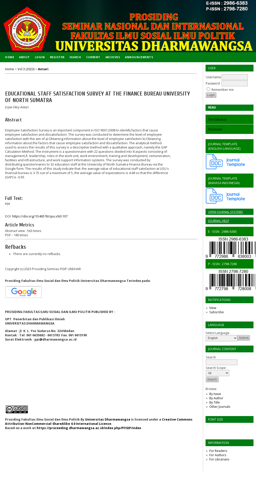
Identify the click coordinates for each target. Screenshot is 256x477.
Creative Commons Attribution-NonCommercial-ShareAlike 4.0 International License (99, 421)
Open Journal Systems (225, 212)
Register (57, 57)
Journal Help (218, 221)
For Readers (218, 451)
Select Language (217, 334)
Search (75, 57)
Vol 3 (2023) (26, 69)
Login (40, 57)
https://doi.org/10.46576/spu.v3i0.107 (40, 216)
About (24, 57)
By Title (214, 403)
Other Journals (219, 407)
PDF (7, 204)
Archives (112, 57)
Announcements (139, 57)
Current (93, 57)
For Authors (217, 456)
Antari (43, 69)
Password (213, 83)
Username (213, 77)
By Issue (215, 394)
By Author (216, 399)
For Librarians (219, 460)
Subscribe (216, 313)
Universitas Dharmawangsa (107, 419)
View (212, 308)
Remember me (223, 90)
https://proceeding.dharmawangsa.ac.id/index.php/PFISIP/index (89, 428)
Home (9, 57)
